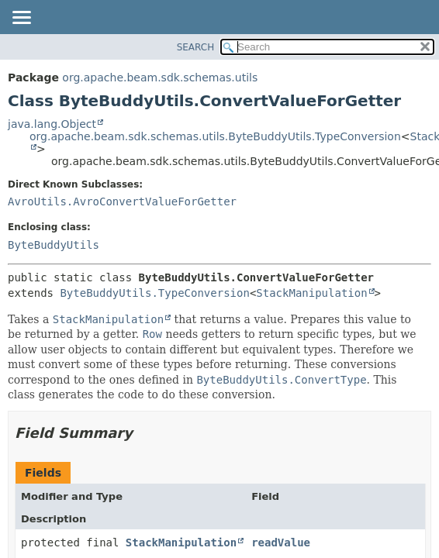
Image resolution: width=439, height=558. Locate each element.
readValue (280, 542)
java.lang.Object (52, 124)
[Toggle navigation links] (21, 18)
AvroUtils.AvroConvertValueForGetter (122, 201)
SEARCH (196, 47)
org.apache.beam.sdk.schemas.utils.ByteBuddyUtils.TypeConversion (215, 136)
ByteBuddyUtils (53, 245)
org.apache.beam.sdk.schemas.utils (160, 77)
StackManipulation (311, 293)
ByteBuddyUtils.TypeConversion (154, 293)
